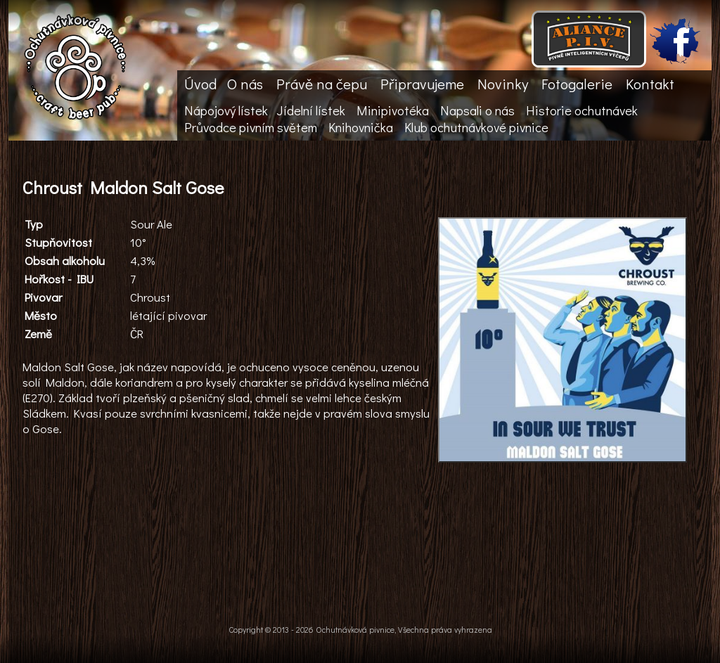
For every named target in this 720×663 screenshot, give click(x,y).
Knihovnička (360, 127)
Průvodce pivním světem (250, 127)
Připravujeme (422, 84)
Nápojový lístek (226, 110)
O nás (245, 84)
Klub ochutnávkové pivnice (476, 127)
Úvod (200, 84)
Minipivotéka (392, 110)
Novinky (502, 84)
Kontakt (650, 84)
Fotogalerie (576, 84)
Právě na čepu (321, 84)
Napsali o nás (477, 110)
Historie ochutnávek (582, 110)
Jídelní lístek (310, 110)
